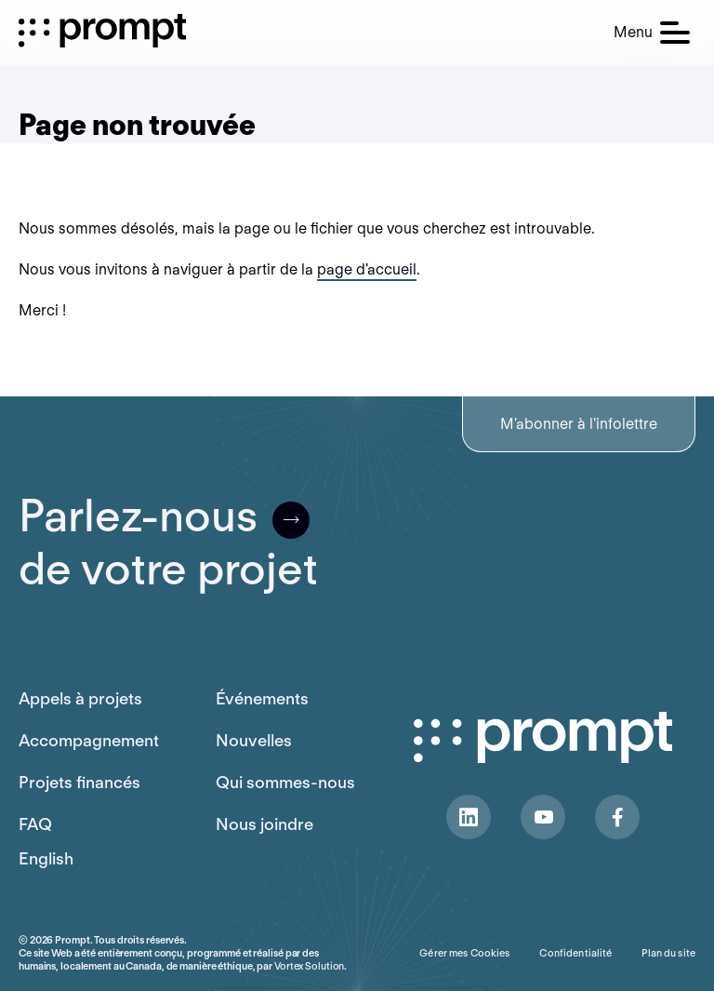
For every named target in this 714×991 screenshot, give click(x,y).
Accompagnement (89, 740)
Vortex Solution (309, 965)
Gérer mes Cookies (464, 952)
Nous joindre (264, 824)
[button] (651, 32)
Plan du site (668, 952)
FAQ (35, 824)
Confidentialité (575, 952)
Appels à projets (80, 698)
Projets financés (79, 782)
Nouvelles (254, 740)
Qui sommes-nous (285, 782)
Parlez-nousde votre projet (168, 542)
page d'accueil (366, 269)
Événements (262, 698)
